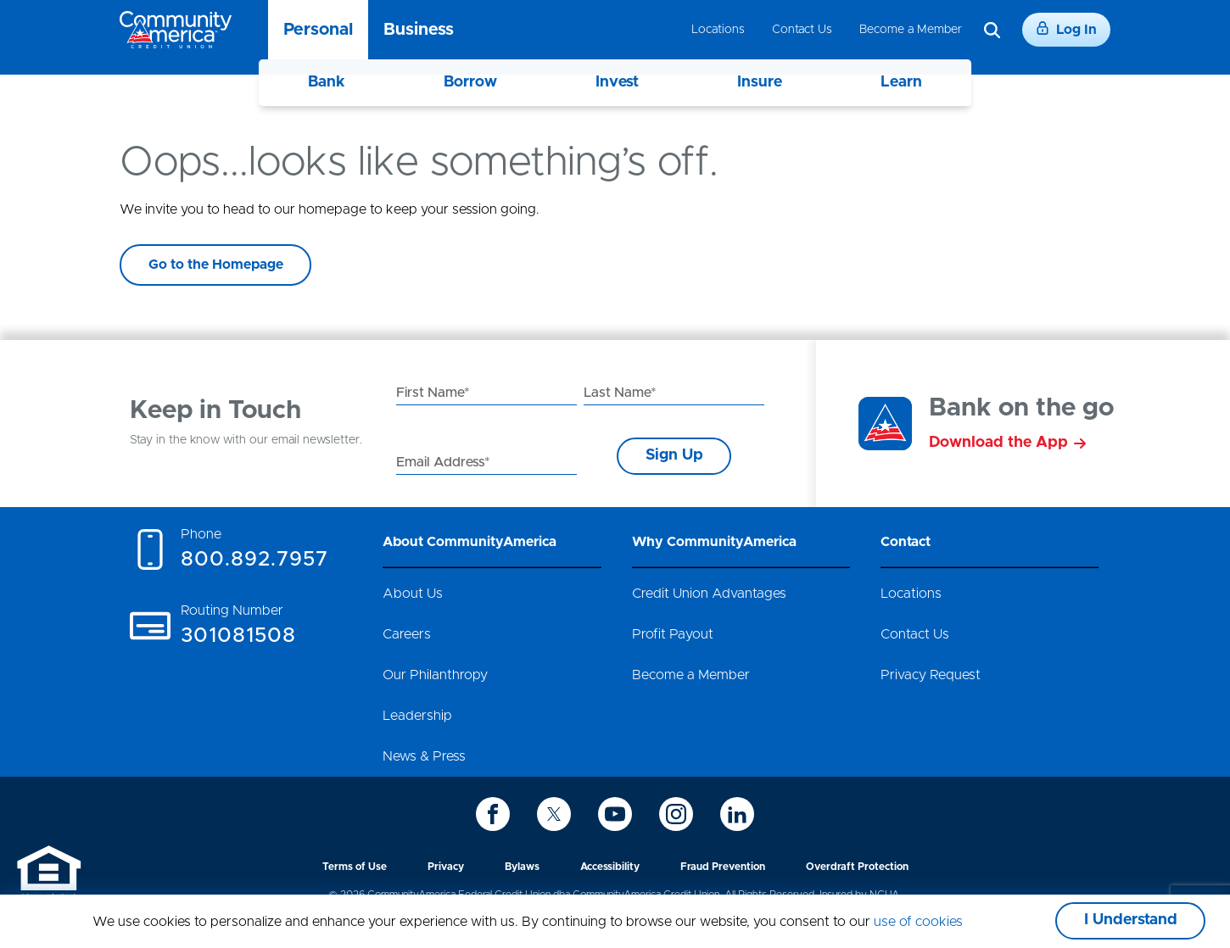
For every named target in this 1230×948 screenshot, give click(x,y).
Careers (407, 634)
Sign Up (674, 455)
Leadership (417, 715)
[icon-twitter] (554, 814)
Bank (326, 82)
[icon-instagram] (676, 814)
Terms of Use (354, 867)
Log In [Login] (1066, 28)
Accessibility (610, 867)
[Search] (992, 30)
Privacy (446, 867)
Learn (901, 82)
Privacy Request (931, 675)
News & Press (424, 756)
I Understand (1130, 920)
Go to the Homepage (215, 264)
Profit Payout (672, 634)
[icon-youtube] (615, 814)
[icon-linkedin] (737, 814)
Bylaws (522, 867)
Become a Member (910, 30)
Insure (759, 82)
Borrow (470, 82)
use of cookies (918, 921)
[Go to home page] (176, 29)
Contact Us (802, 30)
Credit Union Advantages (709, 593)
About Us (413, 593)
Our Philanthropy (435, 675)
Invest (617, 82)
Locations (718, 30)
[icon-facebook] (493, 814)
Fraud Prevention (722, 867)
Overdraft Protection (857, 867)
